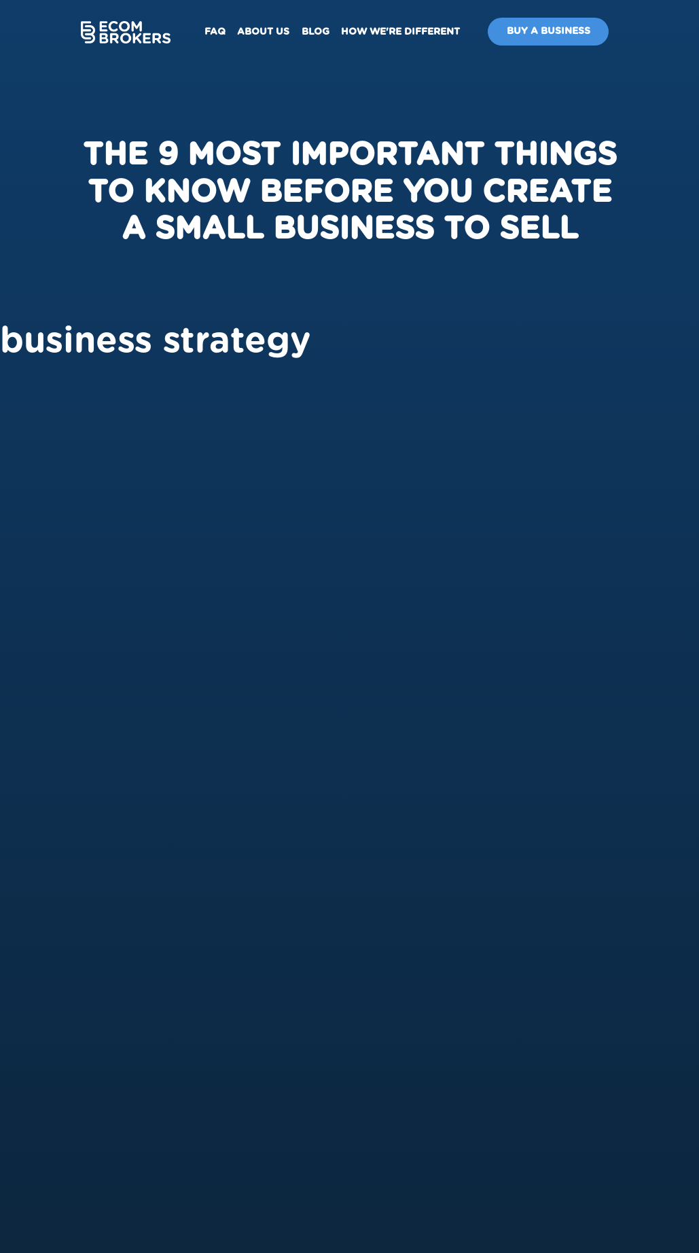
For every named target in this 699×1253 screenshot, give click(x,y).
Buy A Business (548, 31)
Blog (315, 32)
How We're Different (400, 32)
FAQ (215, 32)
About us (263, 32)
